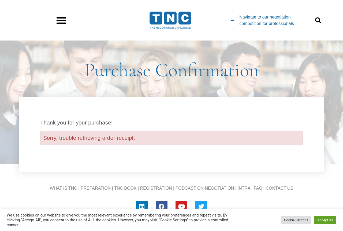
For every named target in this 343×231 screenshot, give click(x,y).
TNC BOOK (125, 188)
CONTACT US (279, 188)
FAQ (258, 188)
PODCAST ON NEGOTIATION (205, 188)
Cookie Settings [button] (296, 220)
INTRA (244, 188)
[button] (61, 20)
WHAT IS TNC (63, 188)
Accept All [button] (325, 220)
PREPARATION (96, 188)
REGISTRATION (156, 188)
